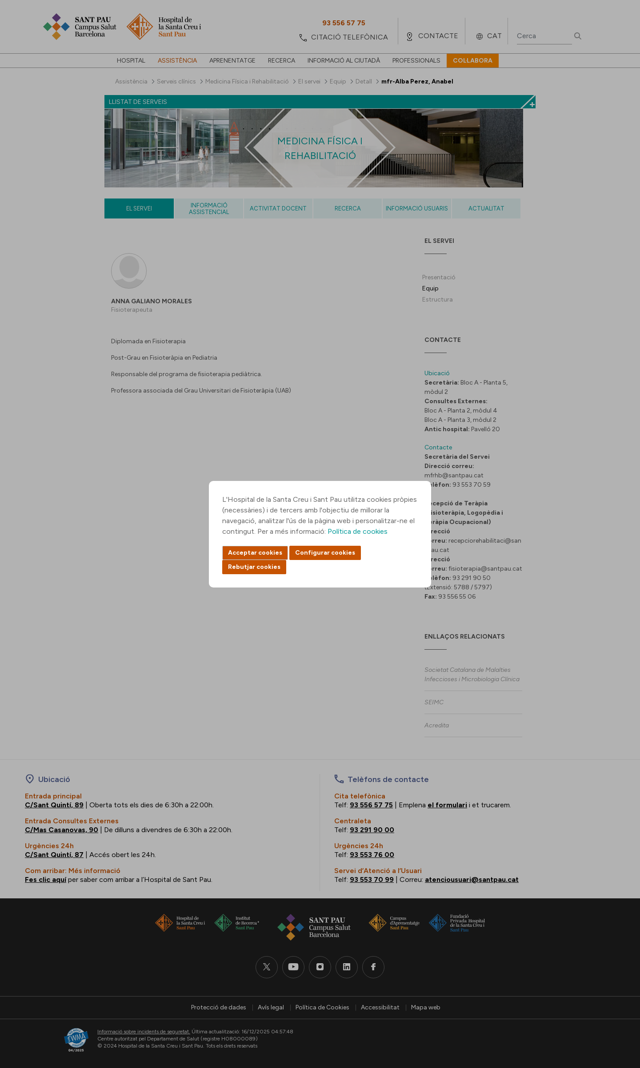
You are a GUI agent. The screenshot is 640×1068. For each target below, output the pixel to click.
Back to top (618, 1012)
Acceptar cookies (255, 552)
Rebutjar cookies (254, 567)
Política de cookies (358, 531)
